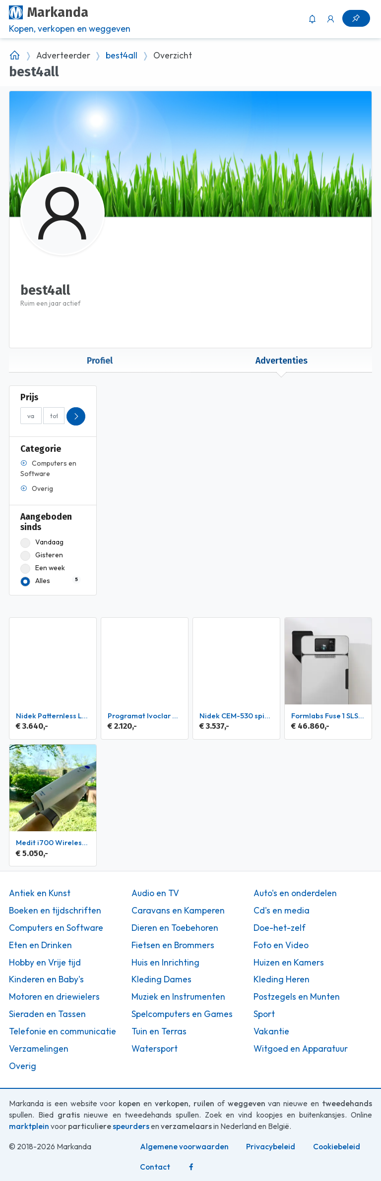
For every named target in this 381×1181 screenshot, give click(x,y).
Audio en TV (155, 893)
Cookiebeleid (336, 1146)
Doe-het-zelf (280, 927)
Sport (264, 1014)
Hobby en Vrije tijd (45, 962)
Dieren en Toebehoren (174, 927)
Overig (22, 1066)
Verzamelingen (38, 1048)
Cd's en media (282, 910)
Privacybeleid (270, 1146)
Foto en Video (281, 945)
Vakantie (271, 1031)
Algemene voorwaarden (184, 1146)
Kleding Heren (282, 979)
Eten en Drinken (40, 945)
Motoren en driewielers (54, 996)
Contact (155, 1167)
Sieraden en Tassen (47, 1014)
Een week (42, 568)
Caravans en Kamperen (178, 910)
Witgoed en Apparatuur (301, 1048)
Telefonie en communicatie (62, 1031)
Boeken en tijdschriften (55, 910)
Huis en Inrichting (165, 962)
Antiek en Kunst (39, 893)
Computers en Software (56, 927)
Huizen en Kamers (289, 962)
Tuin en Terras (159, 1031)
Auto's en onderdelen (295, 893)
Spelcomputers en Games (182, 1014)
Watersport (154, 1048)
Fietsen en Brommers (172, 945)
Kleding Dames (161, 979)
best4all (121, 55)
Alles (50, 581)
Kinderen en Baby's (46, 979)
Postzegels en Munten (297, 996)
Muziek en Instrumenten (178, 996)
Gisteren (41, 555)
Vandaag (42, 542)
